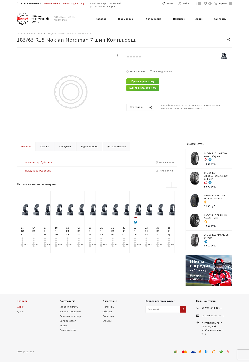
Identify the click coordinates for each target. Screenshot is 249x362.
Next (174, 185)
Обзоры (107, 311)
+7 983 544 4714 (211, 308)
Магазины (108, 306)
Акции (63, 325)
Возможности (68, 330)
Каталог (22, 301)
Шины (20, 306)
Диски (20, 311)
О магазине (110, 301)
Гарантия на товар (70, 316)
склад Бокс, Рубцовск (38, 170)
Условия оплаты (69, 306)
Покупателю (67, 301)
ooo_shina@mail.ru (213, 315)
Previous (169, 185)
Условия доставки (70, 311)
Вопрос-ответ (68, 320)
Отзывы (107, 320)
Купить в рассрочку (142, 81)
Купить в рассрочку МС (142, 87)
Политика (108, 316)
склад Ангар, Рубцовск (38, 162)
